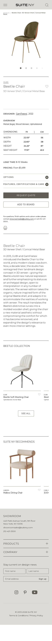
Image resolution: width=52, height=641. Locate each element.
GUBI (5, 82)
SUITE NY (32, 612)
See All (26, 413)
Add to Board (26, 204)
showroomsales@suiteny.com (22, 219)
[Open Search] (47, 5)
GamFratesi (21, 114)
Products (6, 13)
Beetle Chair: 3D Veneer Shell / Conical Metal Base (24, 13)
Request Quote (26, 195)
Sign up (42, 579)
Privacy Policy (36, 615)
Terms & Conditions (19, 615)
